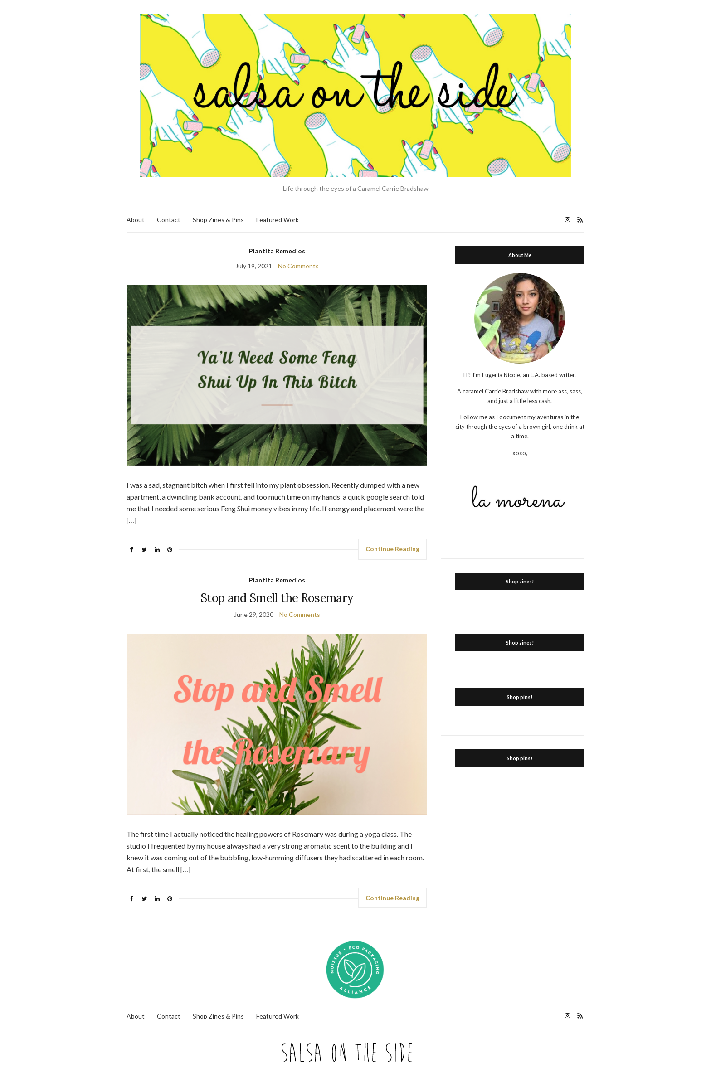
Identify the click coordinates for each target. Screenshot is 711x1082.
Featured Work (277, 219)
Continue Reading (392, 549)
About (136, 219)
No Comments (298, 266)
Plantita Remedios (277, 251)
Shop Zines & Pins (218, 219)
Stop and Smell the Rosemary (276, 597)
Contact (168, 219)
